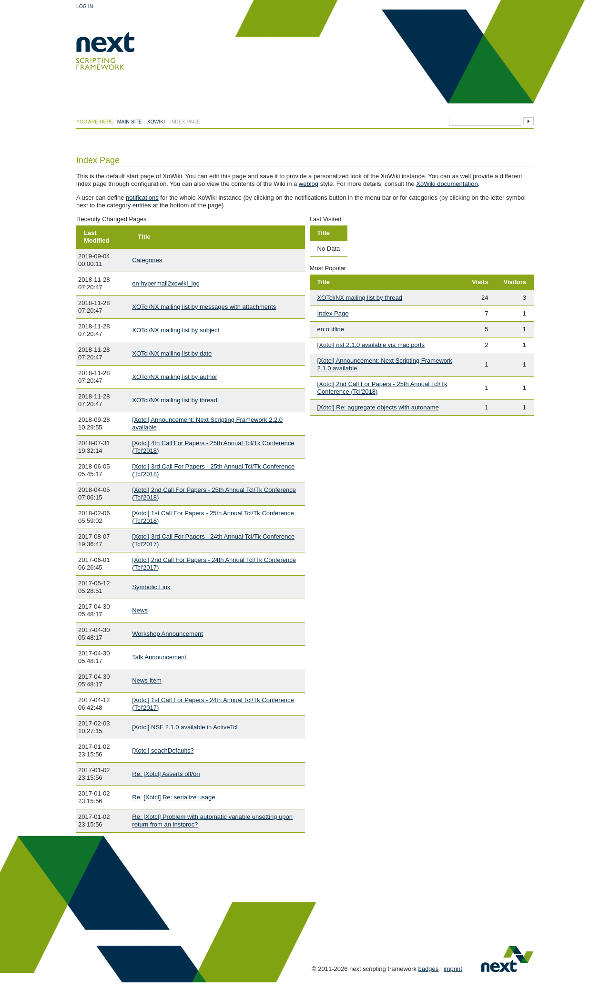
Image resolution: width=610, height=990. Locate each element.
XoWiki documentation (447, 183)
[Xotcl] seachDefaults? (162, 750)
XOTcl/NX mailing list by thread (174, 400)
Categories (147, 260)
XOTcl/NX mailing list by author (174, 376)
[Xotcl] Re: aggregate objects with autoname (378, 407)
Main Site (129, 121)
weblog (308, 183)
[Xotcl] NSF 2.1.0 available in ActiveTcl (184, 727)
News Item (146, 680)
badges (428, 968)
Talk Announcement (159, 657)
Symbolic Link (151, 587)
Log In (84, 6)
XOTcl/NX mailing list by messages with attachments (204, 306)
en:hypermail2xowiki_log (166, 283)
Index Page (333, 313)
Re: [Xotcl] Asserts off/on (166, 773)
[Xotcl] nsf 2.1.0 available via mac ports (371, 344)
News (140, 610)
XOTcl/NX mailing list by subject (175, 330)
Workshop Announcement (167, 633)
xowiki (156, 121)
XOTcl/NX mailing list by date (172, 353)
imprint (453, 968)
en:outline (330, 329)
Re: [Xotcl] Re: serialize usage (173, 797)
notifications (142, 197)
